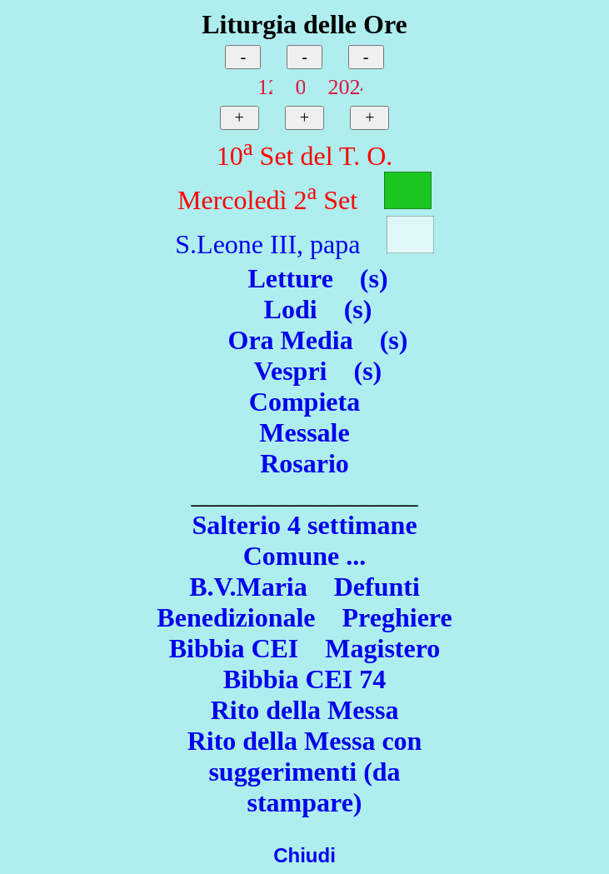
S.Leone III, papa (267, 244)
